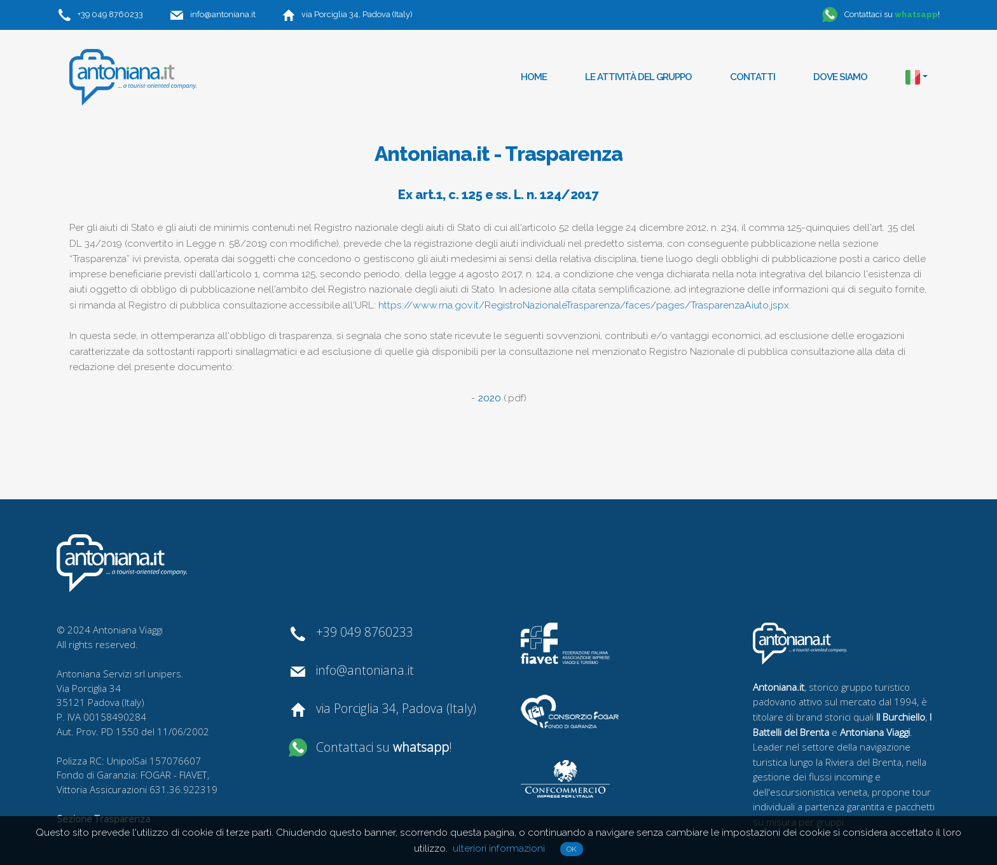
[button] (916, 77)
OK (572, 849)
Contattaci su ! (892, 14)
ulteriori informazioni (499, 848)
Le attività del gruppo (638, 77)
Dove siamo (840, 77)
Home (534, 77)
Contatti (752, 77)
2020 (489, 398)
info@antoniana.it (223, 14)
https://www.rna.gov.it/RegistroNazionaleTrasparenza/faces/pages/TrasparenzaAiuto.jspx (583, 305)
